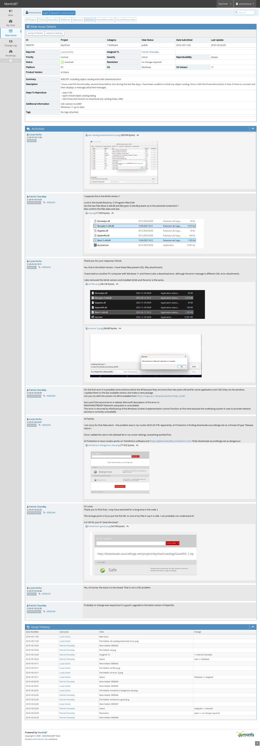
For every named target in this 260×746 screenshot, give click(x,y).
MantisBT (42, 732)
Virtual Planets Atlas (125, 19)
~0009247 (46, 593)
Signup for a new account (62, 12)
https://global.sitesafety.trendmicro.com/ (171, 441)
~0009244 (50, 395)
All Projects (31, 19)
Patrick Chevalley (150, 51)
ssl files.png (94, 283)
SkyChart (225, 3)
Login (45, 12)
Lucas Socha (67, 51)
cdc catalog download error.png (104, 135)
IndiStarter (65, 19)
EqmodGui (53, 19)
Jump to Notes (35, 33)
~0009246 (50, 512)
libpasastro (78, 19)
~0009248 (50, 611)
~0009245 (46, 424)
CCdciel (42, 19)
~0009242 (50, 202)
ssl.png (91, 213)
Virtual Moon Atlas (105, 19)
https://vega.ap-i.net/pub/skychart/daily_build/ (161, 396)
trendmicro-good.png (99, 526)
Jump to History (55, 33)
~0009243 (46, 267)
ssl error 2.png (95, 328)
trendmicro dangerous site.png (104, 445)
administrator (38, 739)
